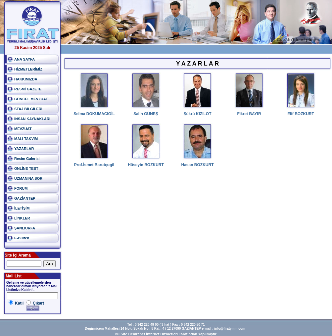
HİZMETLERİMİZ (28, 69)
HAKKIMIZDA (25, 79)
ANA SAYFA (24, 59)
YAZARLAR (24, 149)
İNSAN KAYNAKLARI (32, 119)
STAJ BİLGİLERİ (28, 109)
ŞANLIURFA (24, 228)
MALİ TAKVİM (26, 139)
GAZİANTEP (24, 198)
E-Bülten (21, 238)
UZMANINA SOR (28, 178)
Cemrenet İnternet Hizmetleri (153, 334)
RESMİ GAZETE (28, 89)
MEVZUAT (22, 129)
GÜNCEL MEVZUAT (31, 99)
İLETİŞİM (21, 208)
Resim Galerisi (26, 159)
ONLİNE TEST (26, 168)
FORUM (20, 188)
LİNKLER (22, 218)
